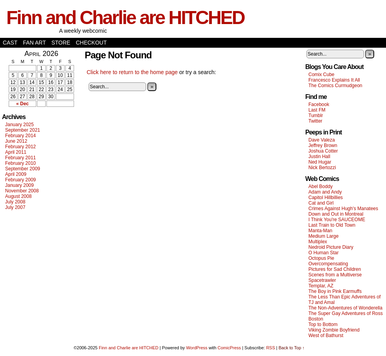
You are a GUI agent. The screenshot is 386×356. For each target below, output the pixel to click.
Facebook (318, 104)
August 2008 (18, 196)
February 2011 (20, 157)
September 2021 (22, 130)
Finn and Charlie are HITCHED (125, 17)
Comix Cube (321, 74)
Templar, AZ (320, 286)
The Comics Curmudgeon (335, 85)
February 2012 (20, 146)
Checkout (91, 42)
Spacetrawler (322, 280)
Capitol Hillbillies (325, 197)
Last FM (316, 110)
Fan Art (34, 42)
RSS (270, 347)
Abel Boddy (320, 186)
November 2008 (22, 191)
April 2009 (15, 174)
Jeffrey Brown (322, 145)
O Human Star (323, 252)
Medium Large (323, 236)
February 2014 (20, 135)
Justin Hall (319, 156)
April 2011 (15, 152)
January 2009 (19, 185)
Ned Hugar (319, 162)
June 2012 (16, 141)
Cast (10, 42)
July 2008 (15, 202)
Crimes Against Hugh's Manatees (343, 208)
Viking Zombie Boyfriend (334, 330)
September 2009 (22, 168)
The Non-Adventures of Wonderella (345, 308)
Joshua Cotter (323, 151)
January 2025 (19, 124)
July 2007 (15, 207)
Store (60, 42)
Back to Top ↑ (291, 347)
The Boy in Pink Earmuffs (335, 291)
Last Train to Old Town (331, 225)
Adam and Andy (325, 192)
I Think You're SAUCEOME (336, 219)
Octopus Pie (321, 258)
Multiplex (317, 241)
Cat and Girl (321, 203)
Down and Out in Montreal (335, 214)
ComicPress (229, 347)
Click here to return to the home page (132, 72)
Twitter (315, 121)
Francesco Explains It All (334, 80)
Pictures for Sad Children (334, 269)
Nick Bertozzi (322, 167)
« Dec (22, 103)
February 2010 (20, 163)
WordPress (196, 347)
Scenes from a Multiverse (335, 275)
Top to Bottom (323, 324)
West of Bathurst (325, 335)
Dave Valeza (321, 140)
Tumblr (315, 115)
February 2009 (20, 180)
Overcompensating (328, 264)
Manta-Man (320, 230)
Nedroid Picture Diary (330, 247)
